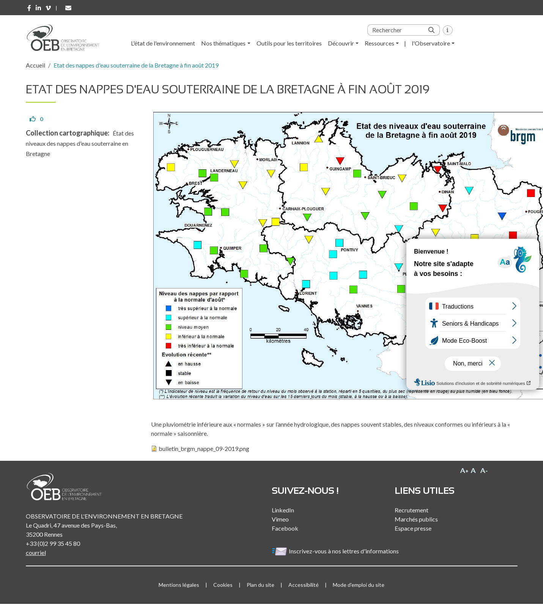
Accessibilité (303, 584)
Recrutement (411, 510)
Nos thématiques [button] (223, 43)
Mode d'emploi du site (358, 584)
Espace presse (413, 528)
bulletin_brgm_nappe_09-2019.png (204, 448)
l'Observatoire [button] (431, 43)
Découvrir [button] (341, 43)
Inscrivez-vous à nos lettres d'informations (336, 551)
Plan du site (260, 584)
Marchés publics (416, 519)
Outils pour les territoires (289, 43)
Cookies (223, 584)
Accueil (35, 65)
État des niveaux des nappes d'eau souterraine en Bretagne (80, 143)
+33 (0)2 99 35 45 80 (53, 543)
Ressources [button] (379, 43)
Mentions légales (179, 584)
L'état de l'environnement (163, 43)
